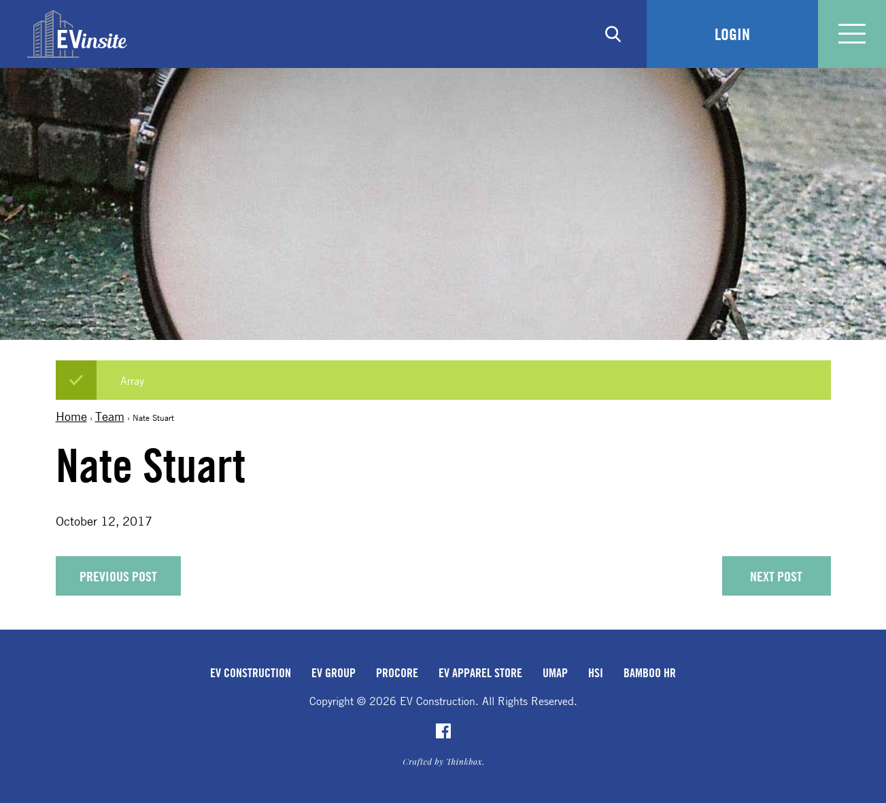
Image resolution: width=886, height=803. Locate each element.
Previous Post (118, 576)
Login (732, 34)
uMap (555, 672)
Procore (397, 672)
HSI (595, 672)
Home (71, 416)
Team (109, 416)
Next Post (776, 576)
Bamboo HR (650, 672)
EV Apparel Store (480, 672)
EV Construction (250, 672)
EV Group (333, 672)
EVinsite (77, 34)
